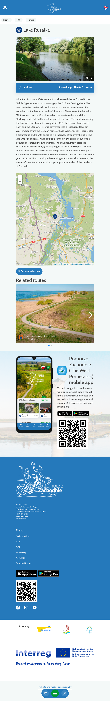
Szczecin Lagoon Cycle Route (41, 336)
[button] (22, 59)
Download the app (24, 563)
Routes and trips (23, 536)
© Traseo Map (64, 264)
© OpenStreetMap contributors (81, 264)
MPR (18, 547)
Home (6, 19)
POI (18, 19)
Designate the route (29, 271)
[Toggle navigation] (55, 693)
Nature (31, 19)
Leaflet (55, 264)
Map (18, 542)
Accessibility (21, 552)
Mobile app (20, 558)
